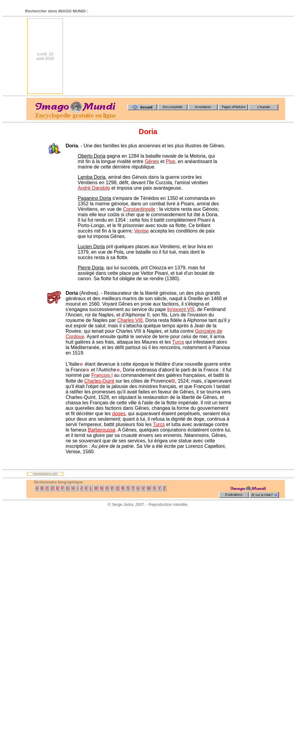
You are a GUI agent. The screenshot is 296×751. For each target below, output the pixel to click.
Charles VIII (130, 320)
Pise (170, 161)
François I (102, 375)
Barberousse (102, 429)
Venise (141, 230)
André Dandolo (94, 188)
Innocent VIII (180, 309)
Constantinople (139, 209)
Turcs (178, 342)
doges (119, 413)
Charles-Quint (99, 381)
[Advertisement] (239, 56)
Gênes (152, 161)
